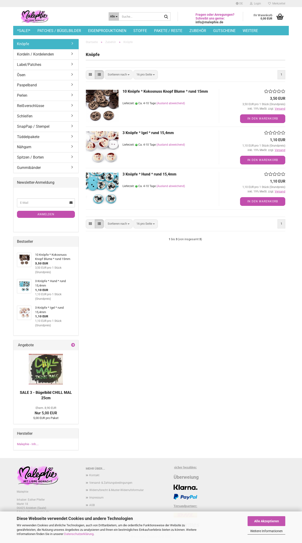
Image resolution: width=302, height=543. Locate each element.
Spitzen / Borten (30, 157)
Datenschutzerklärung (79, 534)
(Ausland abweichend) (170, 103)
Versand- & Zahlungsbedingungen (110, 482)
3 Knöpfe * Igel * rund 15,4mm (148, 133)
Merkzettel (276, 3)
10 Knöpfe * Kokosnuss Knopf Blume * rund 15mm (165, 91)
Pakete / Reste (168, 30)
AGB (92, 505)
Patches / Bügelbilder (59, 30)
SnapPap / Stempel (33, 126)
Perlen (22, 95)
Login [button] (255, 3)
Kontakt (94, 475)
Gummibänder (29, 167)
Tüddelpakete (28, 137)
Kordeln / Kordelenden (35, 54)
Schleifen (25, 116)
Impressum (96, 497)
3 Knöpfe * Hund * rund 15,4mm (149, 174)
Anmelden (45, 214)
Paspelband (27, 85)
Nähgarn (24, 147)
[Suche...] (114, 16)
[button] (239, 3)
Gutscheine (224, 30)
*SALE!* (23, 30)
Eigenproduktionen (107, 30)
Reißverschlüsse (30, 106)
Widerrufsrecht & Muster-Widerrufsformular (116, 490)
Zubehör (197, 30)
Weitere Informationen (266, 531)
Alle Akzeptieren (266, 521)
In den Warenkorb (262, 118)
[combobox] (119, 74)
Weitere (250, 30)
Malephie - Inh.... (28, 444)
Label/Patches (29, 64)
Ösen (21, 75)
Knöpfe (23, 44)
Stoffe (140, 30)
